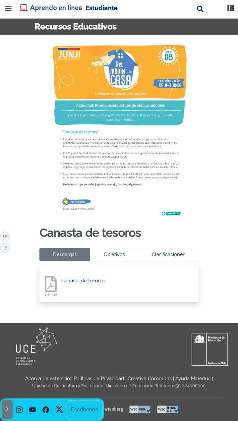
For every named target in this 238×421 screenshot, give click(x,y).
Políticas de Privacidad (99, 379)
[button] (7, 409)
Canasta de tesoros (83, 281)
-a (6, 247)
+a (6, 236)
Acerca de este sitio (47, 379)
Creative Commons (150, 379)
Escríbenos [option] (84, 409)
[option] (19, 409)
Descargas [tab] (65, 254)
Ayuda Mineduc (193, 379)
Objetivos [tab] (114, 254)
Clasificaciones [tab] (168, 254)
